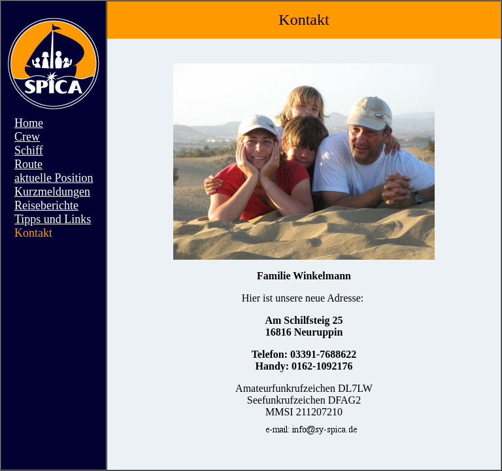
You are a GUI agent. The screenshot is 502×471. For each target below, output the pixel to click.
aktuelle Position (53, 177)
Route (28, 164)
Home (28, 123)
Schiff (28, 150)
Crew (27, 136)
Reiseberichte (46, 205)
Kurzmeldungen (52, 191)
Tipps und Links (52, 219)
